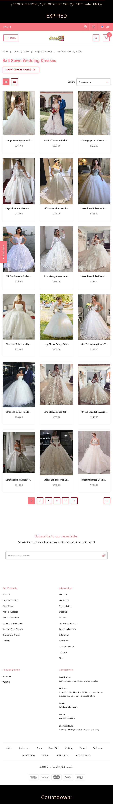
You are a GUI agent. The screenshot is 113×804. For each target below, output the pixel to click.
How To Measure (66, 646)
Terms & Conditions (67, 623)
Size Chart (63, 640)
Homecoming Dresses (12, 623)
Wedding (69, 748)
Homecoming (28, 755)
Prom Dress (8, 606)
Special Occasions (11, 617)
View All (6, 682)
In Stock (6, 594)
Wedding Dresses (21, 51)
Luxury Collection (10, 600)
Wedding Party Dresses (13, 629)
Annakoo (7, 676)
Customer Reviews (67, 629)
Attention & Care (83, 755)
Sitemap (63, 652)
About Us (63, 594)
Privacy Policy (65, 606)
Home (5, 51)
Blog (61, 658)
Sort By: (71, 82)
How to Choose (62, 755)
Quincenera (24, 748)
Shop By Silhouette (43, 51)
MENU (13, 38)
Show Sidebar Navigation (21, 69)
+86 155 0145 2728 (67, 718)
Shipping (63, 611)
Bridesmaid (98, 748)
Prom (39, 748)
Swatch (6, 640)
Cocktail (45, 755)
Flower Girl (53, 748)
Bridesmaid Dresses (11, 635)
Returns (62, 617)
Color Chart (64, 635)
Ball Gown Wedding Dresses (70, 51)
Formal (83, 748)
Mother (9, 748)
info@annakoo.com (68, 707)
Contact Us (64, 600)
